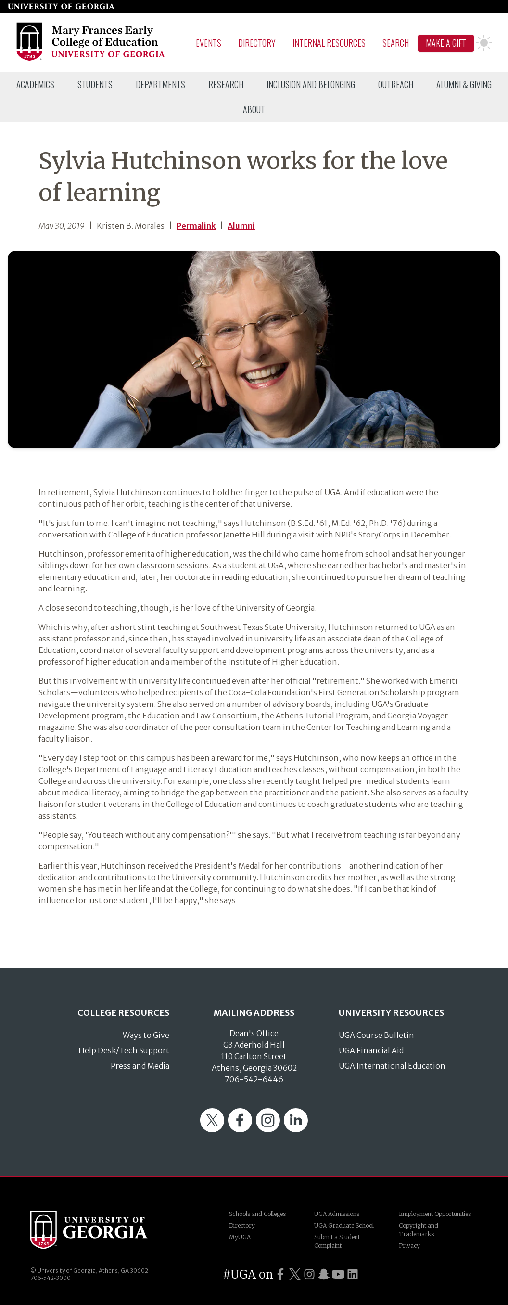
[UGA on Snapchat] (324, 1274)
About (254, 109)
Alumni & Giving (464, 84)
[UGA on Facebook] (280, 1274)
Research (225, 84)
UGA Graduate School (344, 1225)
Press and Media (140, 1066)
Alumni (241, 225)
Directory (257, 43)
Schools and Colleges (257, 1213)
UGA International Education (392, 1066)
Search (395, 43)
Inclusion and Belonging (311, 84)
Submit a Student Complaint (337, 1241)
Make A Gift (446, 43)
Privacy (409, 1245)
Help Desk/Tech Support (123, 1050)
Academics (35, 84)
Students (95, 84)
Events (208, 43)
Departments (160, 84)
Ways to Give (146, 1035)
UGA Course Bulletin (376, 1035)
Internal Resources (329, 43)
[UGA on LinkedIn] (352, 1274)
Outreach (395, 84)
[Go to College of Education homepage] (91, 59)
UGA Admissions (336, 1213)
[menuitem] (35, 84)
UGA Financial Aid (371, 1050)
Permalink (196, 225)
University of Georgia (102, 1230)
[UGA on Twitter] (295, 1274)
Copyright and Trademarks (418, 1230)
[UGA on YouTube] (338, 1274)
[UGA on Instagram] (309, 1274)
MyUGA (240, 1237)
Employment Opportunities (435, 1213)
